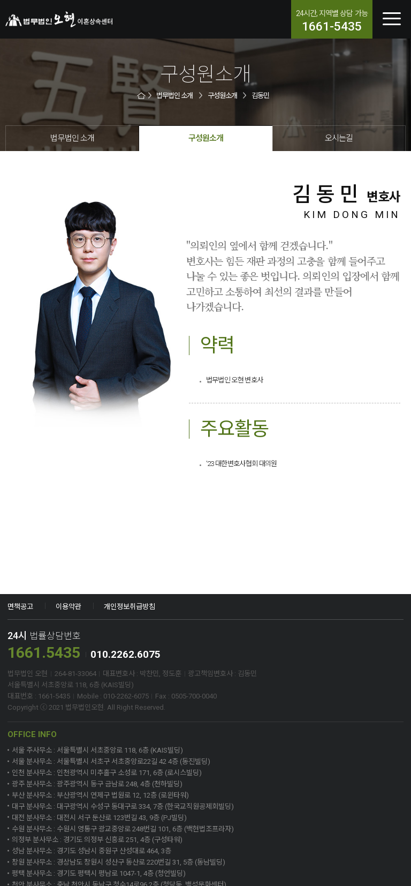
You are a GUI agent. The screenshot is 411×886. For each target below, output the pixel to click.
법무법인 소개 (174, 95)
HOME (142, 95)
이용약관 (68, 607)
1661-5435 (332, 26)
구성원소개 (222, 95)
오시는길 (339, 138)
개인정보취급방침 (129, 607)
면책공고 (20, 607)
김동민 (260, 95)
